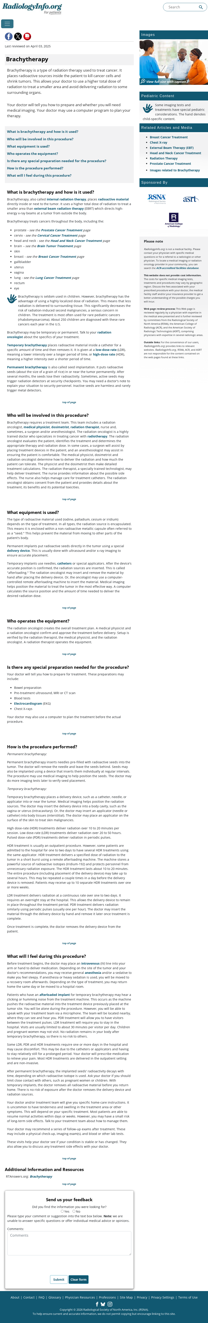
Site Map (126, 1297)
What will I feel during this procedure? (39, 175)
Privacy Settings (162, 1297)
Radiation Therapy (164, 158)
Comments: (15, 1229)
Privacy (142, 1297)
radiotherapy (97, 436)
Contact (29, 1297)
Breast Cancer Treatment (57, 256)
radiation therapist (85, 427)
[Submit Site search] (201, 7)
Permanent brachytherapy (27, 367)
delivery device (18, 550)
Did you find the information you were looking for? (69, 1207)
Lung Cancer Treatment (53, 278)
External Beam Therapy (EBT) (172, 148)
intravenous (90, 963)
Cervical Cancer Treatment (57, 235)
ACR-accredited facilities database (177, 268)
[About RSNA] (157, 199)
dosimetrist (60, 427)
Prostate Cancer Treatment (61, 230)
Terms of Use (188, 1297)
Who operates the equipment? (32, 153)
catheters (64, 563)
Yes (65, 1211)
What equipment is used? (28, 146)
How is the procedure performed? (35, 168)
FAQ (42, 1297)
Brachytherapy (41, 1176)
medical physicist (37, 427)
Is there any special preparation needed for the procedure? (56, 161)
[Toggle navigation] (7, 23)
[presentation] (40, 1264)
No (76, 1211)
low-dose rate (106, 350)
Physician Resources (80, 1297)
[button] (9, 36)
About (15, 1297)
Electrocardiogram (28, 703)
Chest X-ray (158, 142)
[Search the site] (185, 7)
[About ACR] (174, 220)
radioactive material (113, 199)
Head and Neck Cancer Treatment (76, 241)
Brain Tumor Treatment (55, 246)
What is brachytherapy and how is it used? (42, 131)
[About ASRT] (191, 199)
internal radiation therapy (66, 199)
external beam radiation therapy (59, 208)
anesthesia (93, 973)
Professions (107, 1297)
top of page (69, 402)
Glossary (54, 1297)
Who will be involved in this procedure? (40, 139)
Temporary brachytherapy (27, 345)
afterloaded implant (54, 995)
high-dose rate (104, 354)
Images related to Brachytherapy (175, 170)
